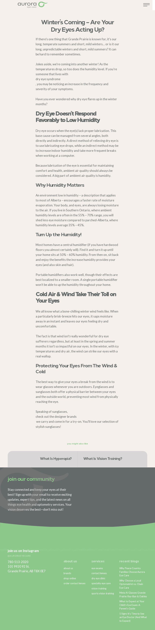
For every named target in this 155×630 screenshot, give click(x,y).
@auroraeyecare (19, 555)
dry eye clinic (98, 578)
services (97, 561)
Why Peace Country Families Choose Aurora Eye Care (132, 572)
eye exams (97, 568)
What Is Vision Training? (102, 459)
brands (72, 416)
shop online (70, 578)
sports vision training (102, 593)
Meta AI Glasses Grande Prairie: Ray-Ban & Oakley (133, 594)
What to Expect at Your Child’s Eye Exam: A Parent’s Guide (131, 605)
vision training (98, 588)
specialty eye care (101, 583)
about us (70, 561)
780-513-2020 (18, 562)
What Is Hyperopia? (55, 459)
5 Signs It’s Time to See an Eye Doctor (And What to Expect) (133, 617)
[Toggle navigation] (149, 6)
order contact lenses (74, 583)
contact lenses (99, 573)
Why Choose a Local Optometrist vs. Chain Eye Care (131, 584)
